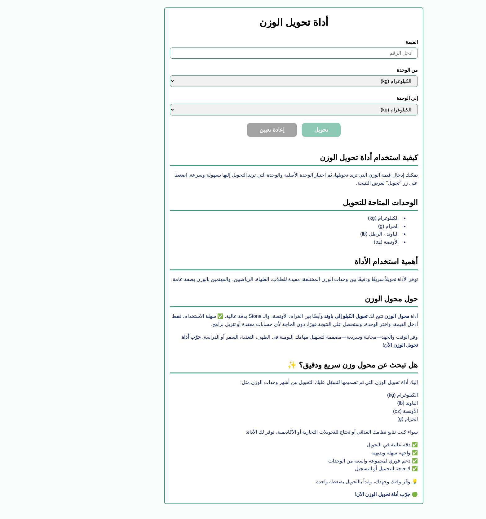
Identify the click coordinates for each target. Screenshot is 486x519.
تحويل (270, 130)
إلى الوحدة (356, 98)
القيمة (361, 42)
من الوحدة (356, 70)
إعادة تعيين (221, 130)
